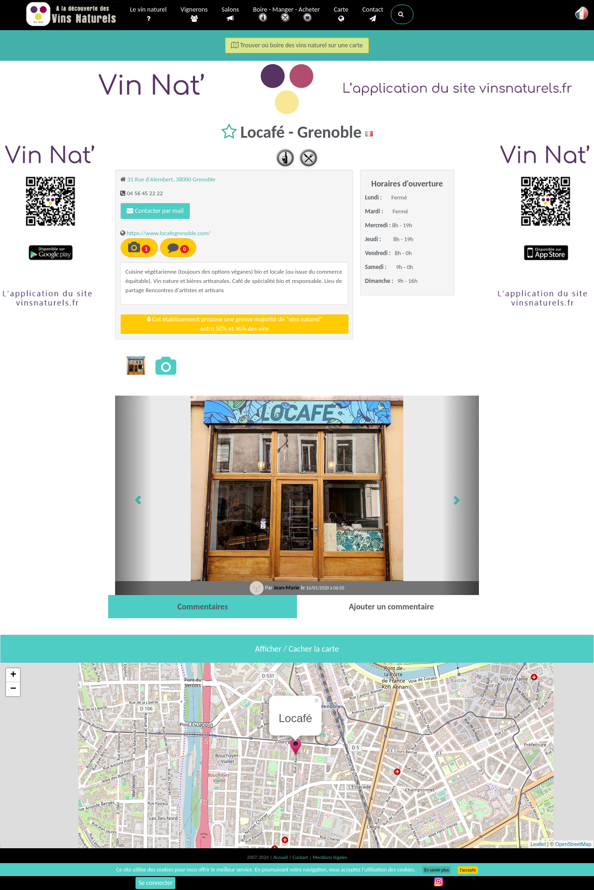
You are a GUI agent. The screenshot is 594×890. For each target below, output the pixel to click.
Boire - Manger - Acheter (286, 15)
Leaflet (538, 844)
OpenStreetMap (573, 844)
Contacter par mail (155, 211)
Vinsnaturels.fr (72, 15)
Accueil (281, 857)
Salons (230, 14)
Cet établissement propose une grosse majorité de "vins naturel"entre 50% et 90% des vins (234, 324)
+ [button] (13, 675)
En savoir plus (436, 870)
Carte (341, 14)
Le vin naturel (148, 14)
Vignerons (194, 14)
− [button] (13, 689)
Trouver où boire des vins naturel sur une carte (297, 45)
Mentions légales (330, 857)
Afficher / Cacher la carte (297, 649)
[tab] (202, 606)
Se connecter (155, 883)
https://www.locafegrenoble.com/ (168, 233)
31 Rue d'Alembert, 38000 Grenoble (171, 179)
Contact (372, 14)
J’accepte (467, 870)
